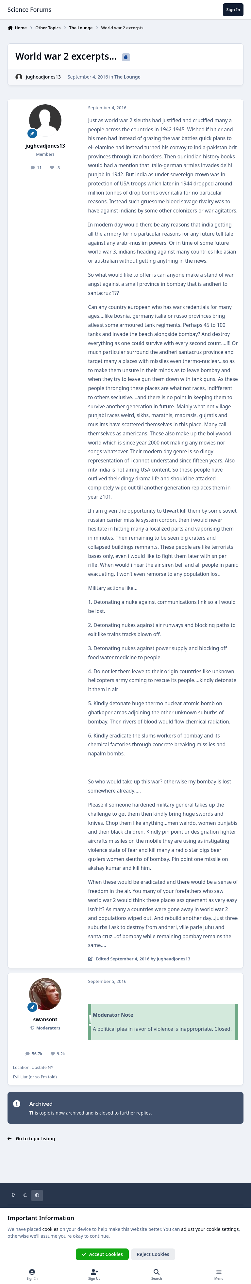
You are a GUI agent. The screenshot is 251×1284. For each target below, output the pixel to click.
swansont (45, 1019)
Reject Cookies (153, 1254)
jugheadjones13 (43, 77)
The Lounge (127, 77)
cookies (50, 1229)
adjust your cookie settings (210, 1229)
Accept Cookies (102, 1254)
